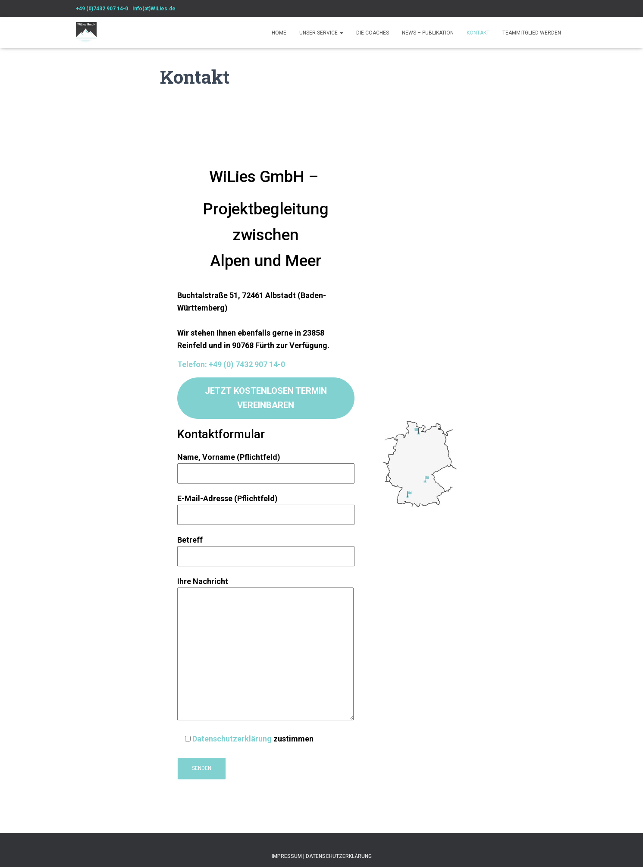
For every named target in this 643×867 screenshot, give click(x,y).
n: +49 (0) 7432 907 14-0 (243, 364)
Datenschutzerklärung (232, 738)
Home (279, 33)
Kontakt (478, 33)
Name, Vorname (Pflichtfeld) (265, 465)
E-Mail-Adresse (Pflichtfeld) (265, 506)
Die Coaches (372, 33)
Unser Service (321, 33)
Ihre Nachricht (265, 649)
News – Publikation (428, 33)
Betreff (265, 548)
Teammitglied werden (531, 33)
